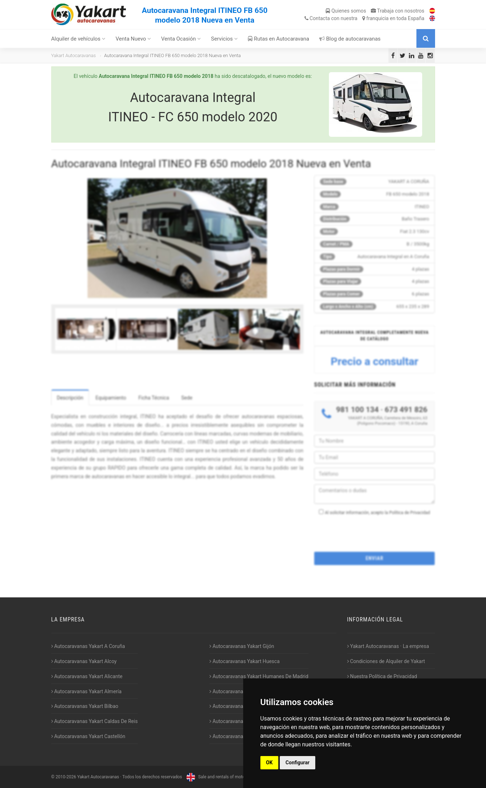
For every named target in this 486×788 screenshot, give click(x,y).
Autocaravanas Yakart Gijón (241, 646)
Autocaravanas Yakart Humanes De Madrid (258, 676)
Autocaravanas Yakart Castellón (88, 736)
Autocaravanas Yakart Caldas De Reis (94, 721)
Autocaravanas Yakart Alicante (87, 676)
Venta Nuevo (133, 39)
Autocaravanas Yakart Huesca (244, 661)
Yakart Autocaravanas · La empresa (388, 646)
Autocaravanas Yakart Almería (86, 691)
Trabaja (397, 11)
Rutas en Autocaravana (278, 39)
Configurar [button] (298, 762)
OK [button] (269, 762)
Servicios (224, 39)
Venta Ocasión (181, 39)
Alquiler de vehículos (78, 39)
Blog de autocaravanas (350, 39)
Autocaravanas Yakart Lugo (241, 706)
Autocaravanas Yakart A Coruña (88, 646)
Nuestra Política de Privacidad (382, 676)
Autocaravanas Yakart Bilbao (84, 706)
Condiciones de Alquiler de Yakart (386, 661)
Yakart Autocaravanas (73, 55)
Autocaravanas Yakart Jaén (241, 691)
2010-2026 (66, 776)
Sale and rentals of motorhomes (222, 776)
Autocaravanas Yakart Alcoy (84, 661)
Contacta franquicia (364, 18)
